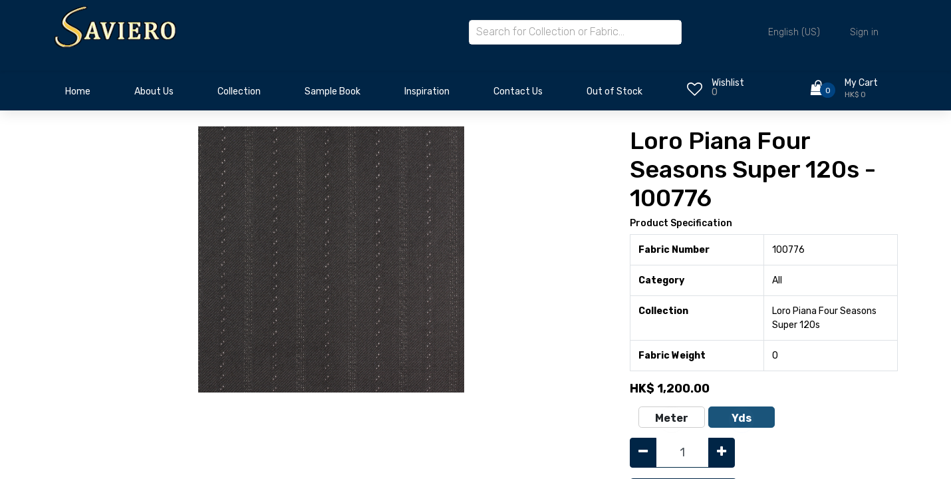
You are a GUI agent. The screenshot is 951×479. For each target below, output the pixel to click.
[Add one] (721, 453)
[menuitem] (78, 95)
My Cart (861, 82)
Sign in (864, 32)
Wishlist (728, 82)
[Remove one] (643, 453)
